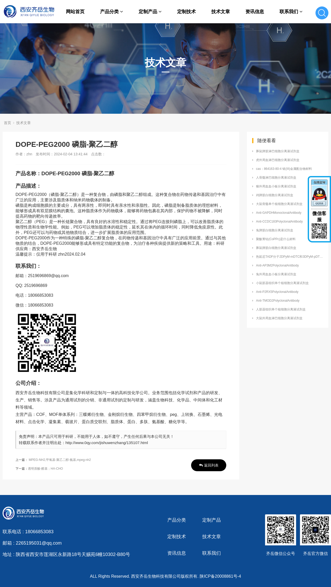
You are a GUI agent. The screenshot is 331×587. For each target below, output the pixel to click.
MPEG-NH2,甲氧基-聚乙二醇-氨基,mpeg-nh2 (60, 460)
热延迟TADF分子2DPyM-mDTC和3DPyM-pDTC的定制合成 (289, 256)
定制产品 (150, 11)
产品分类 (111, 11)
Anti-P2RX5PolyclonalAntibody (277, 292)
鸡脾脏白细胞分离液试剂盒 (274, 195)
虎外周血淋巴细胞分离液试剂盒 (277, 160)
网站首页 (75, 11)
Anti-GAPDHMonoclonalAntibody (278, 213)
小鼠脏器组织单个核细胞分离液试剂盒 (282, 283)
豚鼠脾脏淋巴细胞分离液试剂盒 (277, 151)
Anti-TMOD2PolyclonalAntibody (277, 300)
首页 (7, 123)
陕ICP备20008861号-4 (220, 576)
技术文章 (220, 11)
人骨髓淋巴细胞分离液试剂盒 (276, 177)
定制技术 (186, 11)
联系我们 (291, 11)
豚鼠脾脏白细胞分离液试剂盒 (276, 248)
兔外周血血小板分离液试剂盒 (276, 274)
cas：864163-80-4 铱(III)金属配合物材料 (284, 169)
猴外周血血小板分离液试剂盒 (276, 186)
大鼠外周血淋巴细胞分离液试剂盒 (279, 318)
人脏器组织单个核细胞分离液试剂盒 (281, 309)
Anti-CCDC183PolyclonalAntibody (279, 221)
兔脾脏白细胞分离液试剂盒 (274, 230)
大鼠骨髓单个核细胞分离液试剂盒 (279, 204)
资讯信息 (254, 11)
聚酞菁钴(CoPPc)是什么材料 (276, 239)
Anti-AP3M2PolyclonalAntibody (277, 265)
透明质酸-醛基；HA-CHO (45, 468)
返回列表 (209, 465)
